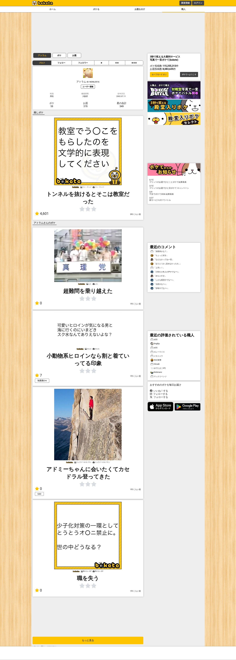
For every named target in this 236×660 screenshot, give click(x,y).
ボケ (59, 55)
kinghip (155, 343)
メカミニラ (157, 356)
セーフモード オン (159, 74)
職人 (183, 9)
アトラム (42, 55)
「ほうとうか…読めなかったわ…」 (166, 263)
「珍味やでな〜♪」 (160, 288)
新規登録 (185, 3)
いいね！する (159, 390)
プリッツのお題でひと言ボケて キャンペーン (174, 187)
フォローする (159, 394)
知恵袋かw (42, 380)
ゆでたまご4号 (158, 368)
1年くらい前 (135, 304)
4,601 (42, 213)
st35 (154, 339)
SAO (39, 494)
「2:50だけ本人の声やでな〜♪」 (165, 271)
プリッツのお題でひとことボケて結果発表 (174, 181)
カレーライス (158, 352)
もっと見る (88, 640)
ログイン (198, 3)
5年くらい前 (135, 214)
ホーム (52, 9)
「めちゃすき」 (158, 276)
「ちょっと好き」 (159, 255)
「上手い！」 (158, 267)
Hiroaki (155, 364)
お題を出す (140, 9)
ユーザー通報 (87, 87)
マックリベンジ (158, 376)
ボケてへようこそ (189, 74)
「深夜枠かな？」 (159, 251)
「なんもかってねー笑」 (162, 259)
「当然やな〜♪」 (159, 284)
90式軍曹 (156, 360)
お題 (74, 55)
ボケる (96, 9)
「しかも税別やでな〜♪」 (163, 280)
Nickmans (156, 372)
